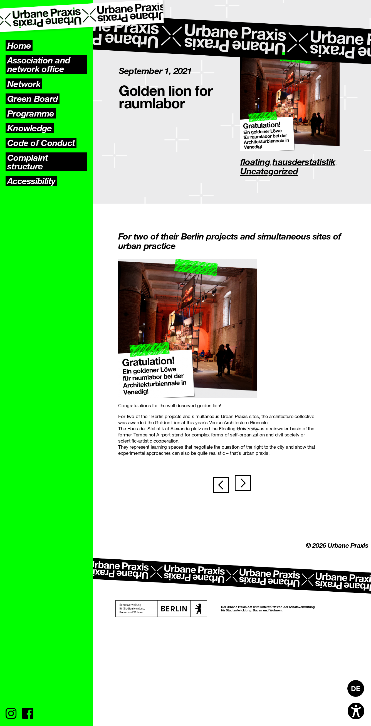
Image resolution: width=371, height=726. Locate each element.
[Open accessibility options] (356, 711)
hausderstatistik (304, 161)
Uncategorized (269, 171)
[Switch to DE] (355, 688)
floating (255, 161)
